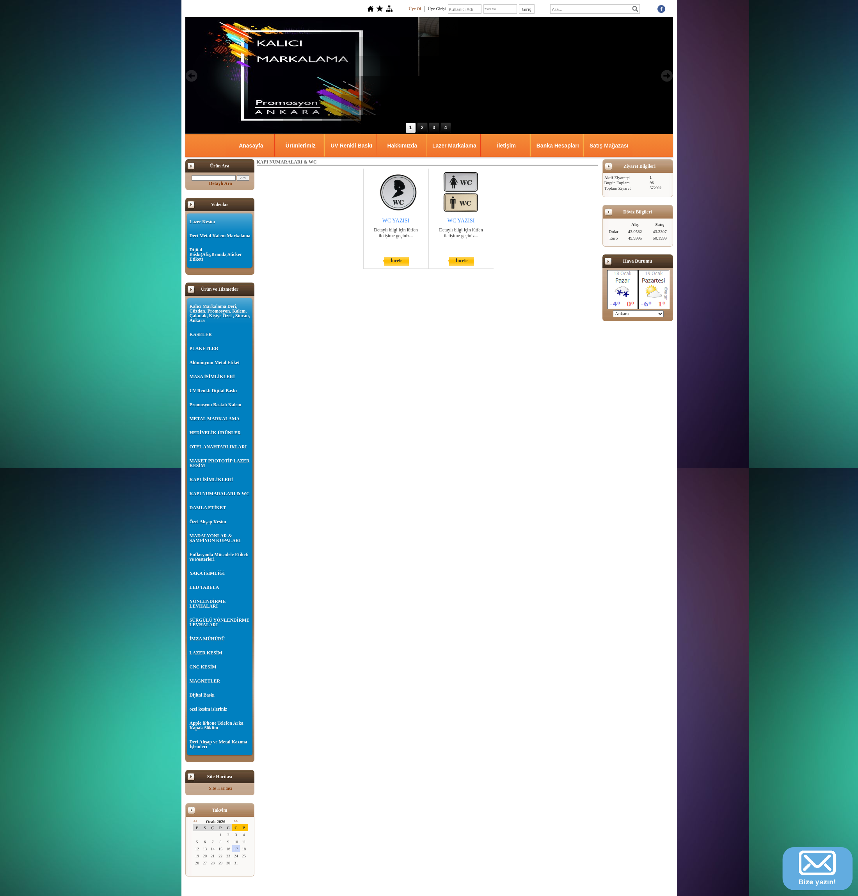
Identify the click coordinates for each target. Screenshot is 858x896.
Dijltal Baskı (202, 695)
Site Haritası (220, 788)
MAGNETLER (205, 681)
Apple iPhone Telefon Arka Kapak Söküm (216, 725)
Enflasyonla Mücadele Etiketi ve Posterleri (219, 557)
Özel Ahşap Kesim (208, 521)
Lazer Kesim (202, 221)
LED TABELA (204, 587)
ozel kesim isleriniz (208, 709)
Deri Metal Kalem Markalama (220, 235)
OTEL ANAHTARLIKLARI (218, 447)
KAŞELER (201, 334)
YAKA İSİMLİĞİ (207, 573)
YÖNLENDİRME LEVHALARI (208, 604)
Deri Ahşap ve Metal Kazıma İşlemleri (218, 744)
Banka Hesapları (557, 145)
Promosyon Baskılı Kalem (216, 404)
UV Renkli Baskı (351, 145)
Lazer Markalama (454, 145)
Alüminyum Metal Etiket (215, 362)
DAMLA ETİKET (208, 507)
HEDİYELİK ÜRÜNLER (215, 433)
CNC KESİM (203, 667)
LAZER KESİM (206, 653)
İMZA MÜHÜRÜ (207, 639)
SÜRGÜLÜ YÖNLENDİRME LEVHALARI (220, 622)
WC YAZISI (396, 221)
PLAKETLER (204, 348)
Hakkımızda (402, 145)
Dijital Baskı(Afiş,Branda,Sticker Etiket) (216, 254)
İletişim (506, 145)
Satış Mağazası (609, 145)
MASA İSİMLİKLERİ (212, 376)
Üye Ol (415, 8)
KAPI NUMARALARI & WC (220, 493)
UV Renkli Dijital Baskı (213, 390)
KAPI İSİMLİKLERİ (211, 479)
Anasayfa (251, 145)
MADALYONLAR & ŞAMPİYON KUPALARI (215, 538)
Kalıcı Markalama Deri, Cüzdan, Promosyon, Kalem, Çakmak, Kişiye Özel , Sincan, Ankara (220, 313)
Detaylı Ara (220, 183)
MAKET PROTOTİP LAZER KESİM (220, 463)
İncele (397, 260)
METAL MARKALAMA (215, 418)
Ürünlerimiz (301, 145)
